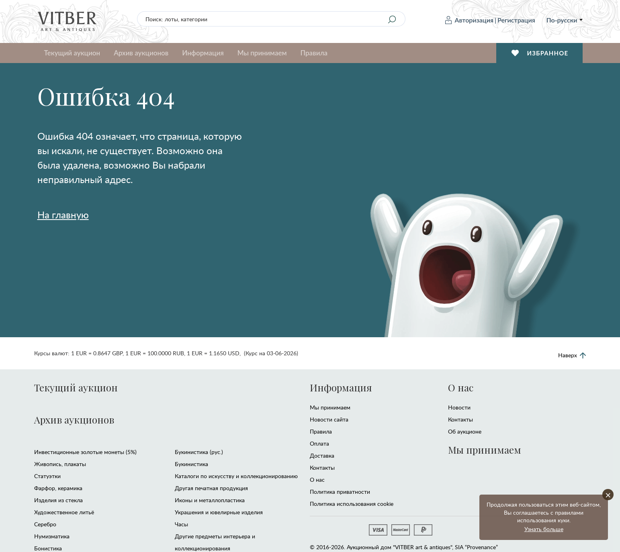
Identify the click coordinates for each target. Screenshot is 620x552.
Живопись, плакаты (60, 464)
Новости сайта (329, 419)
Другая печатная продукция (211, 488)
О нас (317, 479)
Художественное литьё (64, 512)
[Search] (392, 19)
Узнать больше (543, 529)
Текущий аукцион (72, 53)
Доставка (322, 455)
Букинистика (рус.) (199, 452)
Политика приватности (340, 491)
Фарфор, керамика (58, 488)
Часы (181, 524)
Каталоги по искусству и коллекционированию (236, 476)
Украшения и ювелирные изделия (219, 512)
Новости (459, 407)
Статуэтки (47, 476)
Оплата (319, 443)
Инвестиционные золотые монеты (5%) (85, 452)
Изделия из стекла (58, 500)
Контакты (322, 467)
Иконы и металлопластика (210, 500)
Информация (202, 53)
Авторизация (469, 20)
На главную (63, 214)
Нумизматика (52, 536)
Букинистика (191, 464)
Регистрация (516, 20)
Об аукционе (464, 431)
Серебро (45, 524)
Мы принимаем (262, 53)
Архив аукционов (141, 53)
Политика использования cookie (351, 503)
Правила (314, 53)
